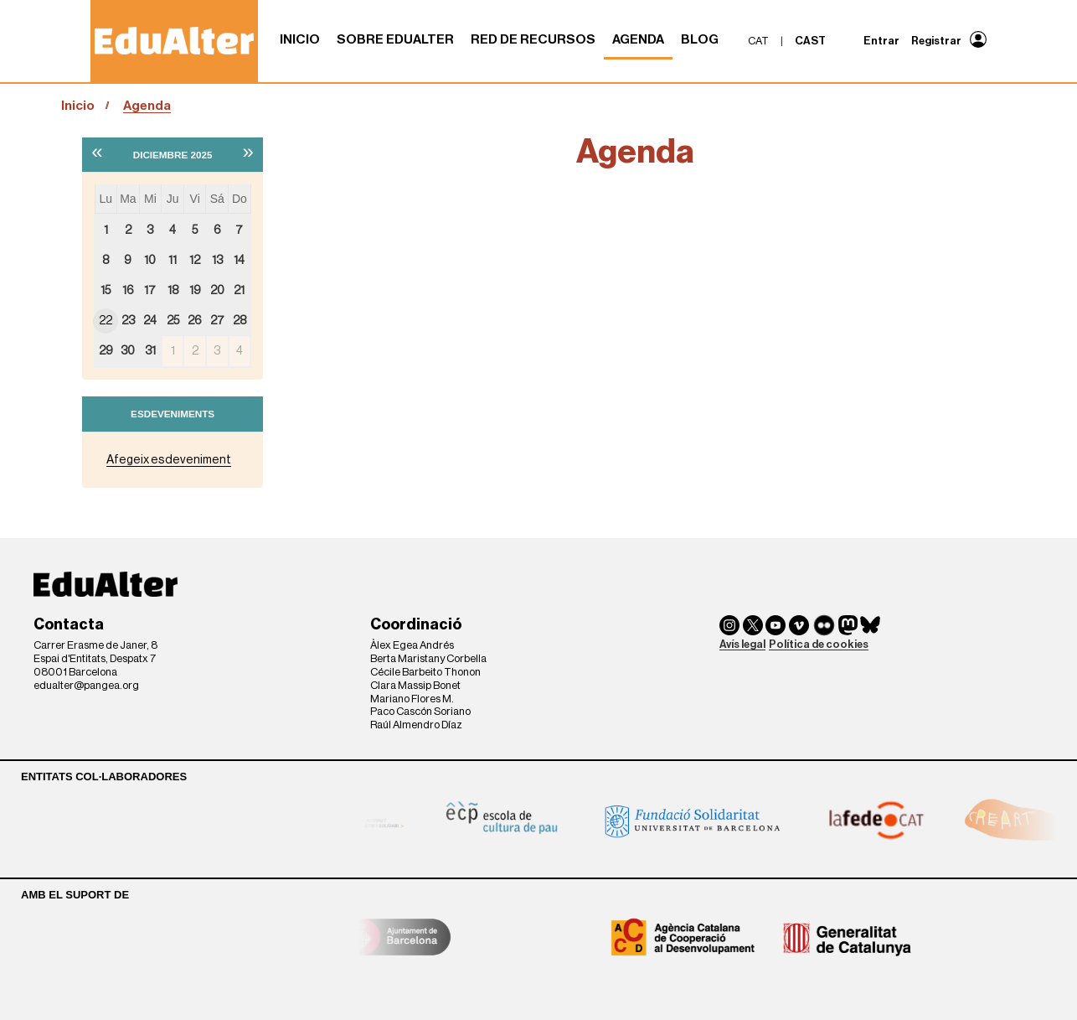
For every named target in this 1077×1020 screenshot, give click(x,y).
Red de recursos (533, 39)
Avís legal (742, 644)
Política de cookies (818, 644)
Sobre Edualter (395, 39)
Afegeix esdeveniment (168, 459)
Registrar (936, 40)
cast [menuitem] (810, 40)
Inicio (300, 39)
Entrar (881, 40)
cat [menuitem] (758, 40)
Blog (700, 39)
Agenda (638, 39)
